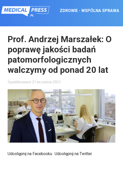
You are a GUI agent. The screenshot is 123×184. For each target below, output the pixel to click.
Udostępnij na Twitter (73, 153)
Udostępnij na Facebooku (30, 153)
